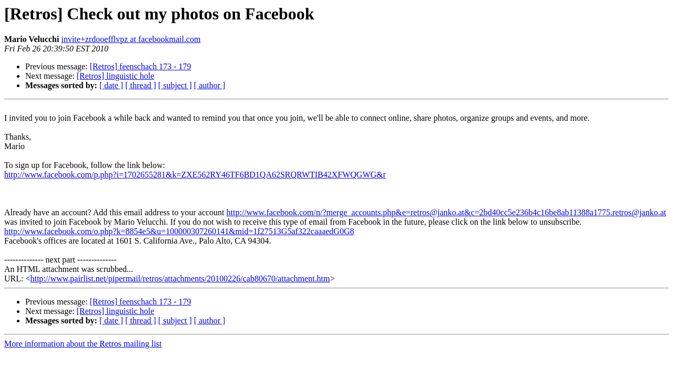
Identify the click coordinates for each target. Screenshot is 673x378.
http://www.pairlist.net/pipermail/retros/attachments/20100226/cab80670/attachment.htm (180, 278)
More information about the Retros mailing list (83, 343)
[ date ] (111, 85)
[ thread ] (140, 85)
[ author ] (210, 85)
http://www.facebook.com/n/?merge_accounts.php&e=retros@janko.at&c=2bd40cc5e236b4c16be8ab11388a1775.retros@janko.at (446, 212)
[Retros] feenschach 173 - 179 (140, 66)
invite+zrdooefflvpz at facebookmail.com (130, 39)
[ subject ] (175, 85)
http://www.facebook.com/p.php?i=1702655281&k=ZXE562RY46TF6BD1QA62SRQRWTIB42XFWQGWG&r (195, 174)
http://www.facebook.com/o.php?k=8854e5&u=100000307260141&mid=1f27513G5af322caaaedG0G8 (179, 231)
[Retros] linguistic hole (116, 75)
